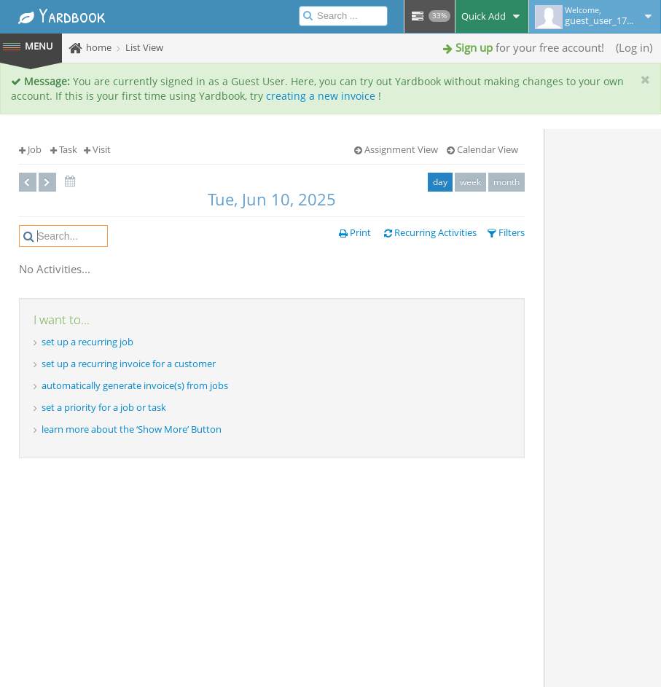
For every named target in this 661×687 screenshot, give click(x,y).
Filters (506, 232)
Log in (634, 47)
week (470, 182)
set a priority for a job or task (104, 407)
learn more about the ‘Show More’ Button (132, 429)
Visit (97, 149)
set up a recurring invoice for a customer (129, 363)
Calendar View (482, 149)
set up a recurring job (87, 341)
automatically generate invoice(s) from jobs (135, 385)
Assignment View (396, 149)
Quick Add (492, 16)
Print (355, 232)
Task (63, 149)
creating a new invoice (320, 96)
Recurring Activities (430, 232)
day (440, 182)
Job (30, 149)
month (506, 182)
